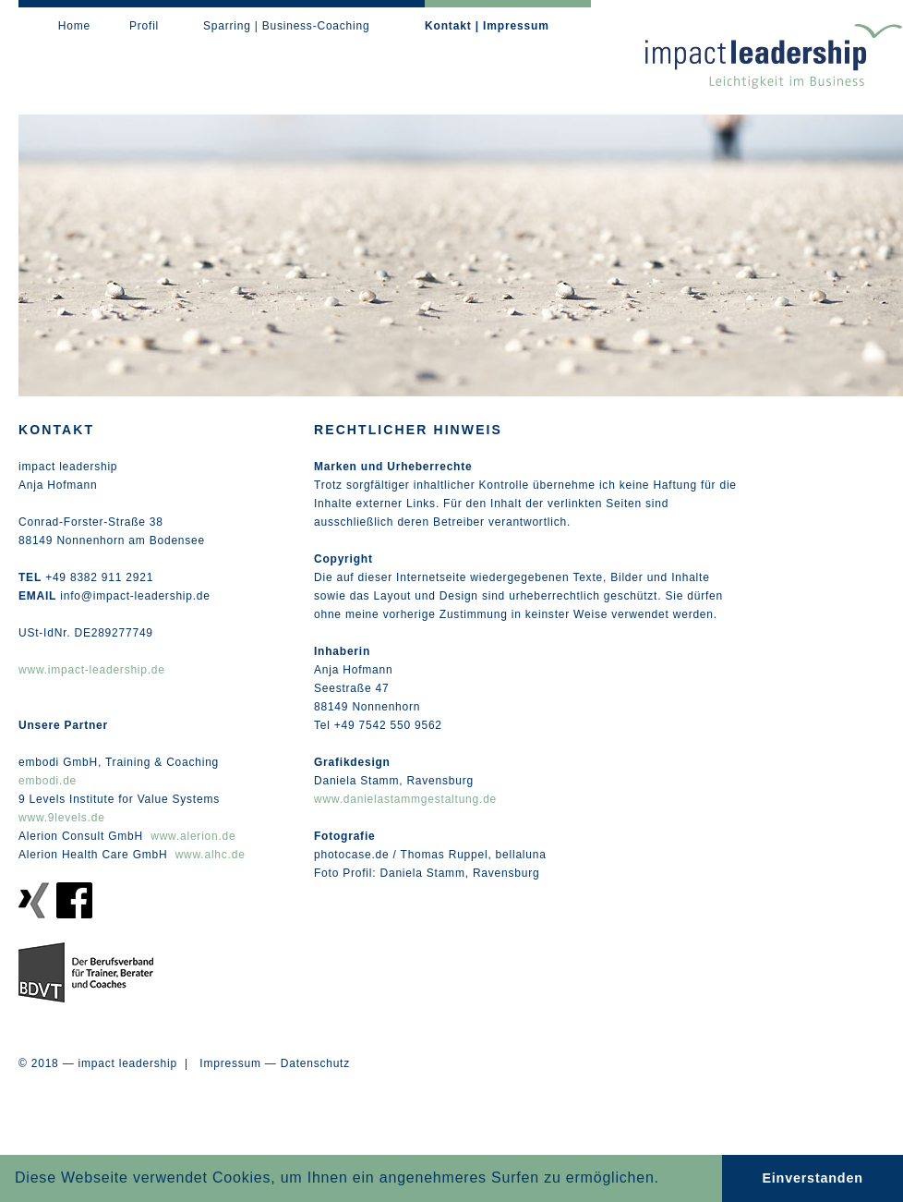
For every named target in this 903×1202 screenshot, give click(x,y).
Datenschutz (315, 1063)
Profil (144, 25)
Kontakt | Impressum (487, 25)
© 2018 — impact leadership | (108, 1063)
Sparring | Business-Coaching (286, 25)
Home (74, 25)
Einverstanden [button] (812, 1178)
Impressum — (237, 1063)
